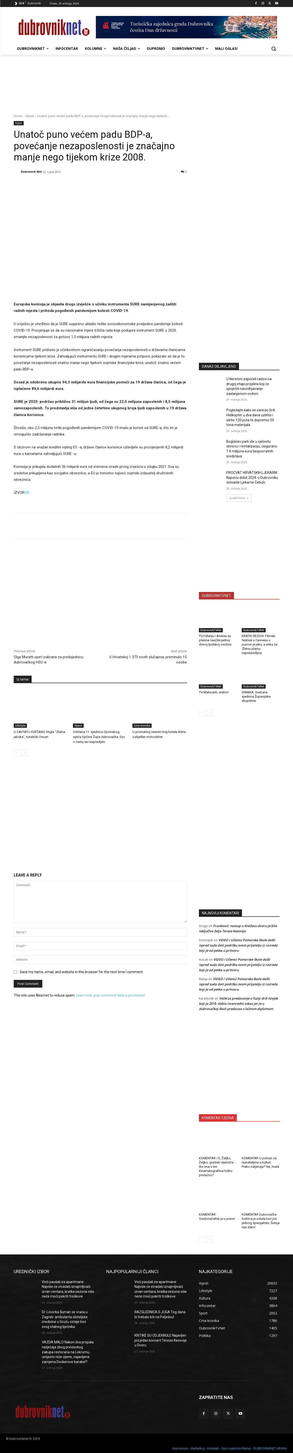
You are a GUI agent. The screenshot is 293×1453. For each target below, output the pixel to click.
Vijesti (30, 116)
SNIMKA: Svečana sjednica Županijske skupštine (256, 696)
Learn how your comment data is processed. (110, 995)
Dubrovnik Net (31, 171)
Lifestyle (20, 725)
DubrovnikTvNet (210, 630)
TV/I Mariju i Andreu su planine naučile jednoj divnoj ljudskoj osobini (215, 640)
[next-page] (25, 752)
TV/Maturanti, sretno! (214, 692)
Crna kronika (142, 725)
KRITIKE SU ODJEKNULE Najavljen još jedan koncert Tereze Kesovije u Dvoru (160, 1340)
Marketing (198, 1448)
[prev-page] (17, 752)
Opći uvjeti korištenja (236, 1448)
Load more (239, 498)
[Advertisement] (239, 310)
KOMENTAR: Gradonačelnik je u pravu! (217, 1217)
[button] (274, 49)
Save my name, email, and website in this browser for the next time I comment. (81, 972)
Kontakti (213, 1448)
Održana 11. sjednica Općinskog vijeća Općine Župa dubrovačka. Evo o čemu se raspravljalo (99, 737)
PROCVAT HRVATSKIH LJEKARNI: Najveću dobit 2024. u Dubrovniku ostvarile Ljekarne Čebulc (252, 477)
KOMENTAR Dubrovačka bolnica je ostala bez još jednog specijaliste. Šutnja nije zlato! (261, 1221)
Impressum (180, 1448)
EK (27, 492)
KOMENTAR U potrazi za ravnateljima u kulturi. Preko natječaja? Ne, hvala (260, 1162)
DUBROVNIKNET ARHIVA (270, 1448)
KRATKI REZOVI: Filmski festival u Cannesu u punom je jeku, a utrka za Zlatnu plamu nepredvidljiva (259, 644)
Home (18, 116)
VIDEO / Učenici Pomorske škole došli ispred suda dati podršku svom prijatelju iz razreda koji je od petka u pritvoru (238, 945)
